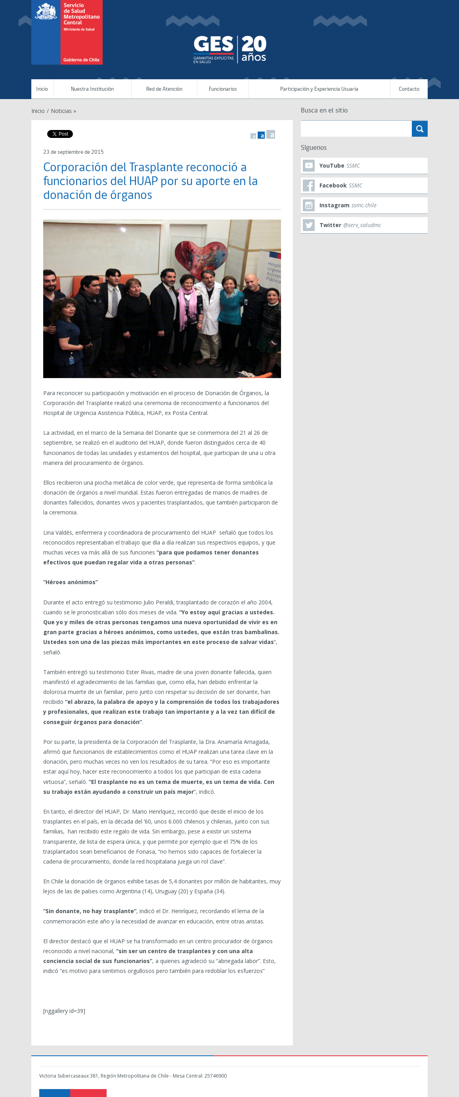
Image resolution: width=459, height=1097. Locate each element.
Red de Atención (164, 89)
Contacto (409, 89)
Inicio (42, 89)
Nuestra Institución (92, 89)
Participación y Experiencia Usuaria (319, 89)
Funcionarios (223, 89)
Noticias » (63, 111)
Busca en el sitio (324, 111)
